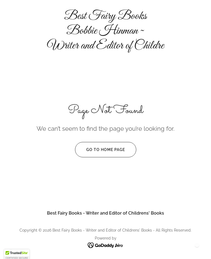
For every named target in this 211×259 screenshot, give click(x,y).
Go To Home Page (100, 149)
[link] (105, 47)
